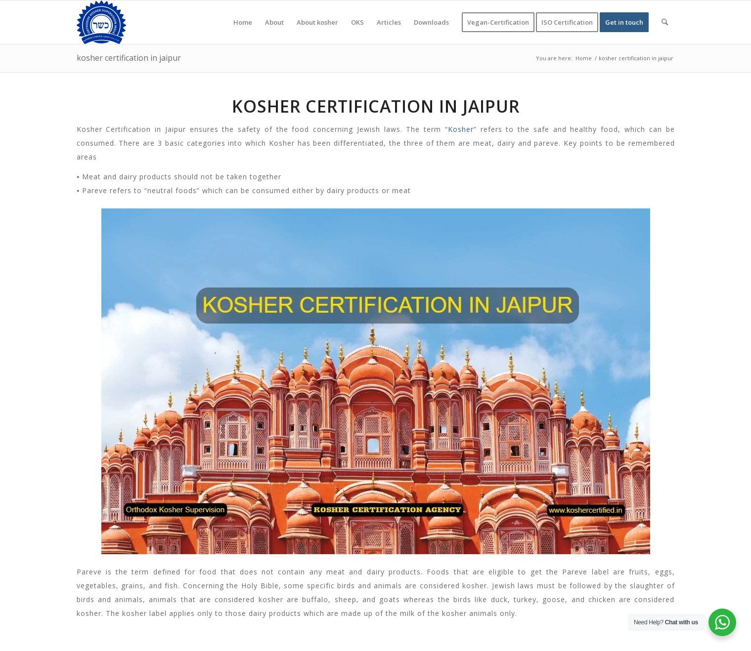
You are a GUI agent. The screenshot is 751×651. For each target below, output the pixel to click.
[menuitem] (243, 22)
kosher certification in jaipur (129, 57)
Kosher (461, 129)
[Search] (664, 22)
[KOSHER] (101, 22)
